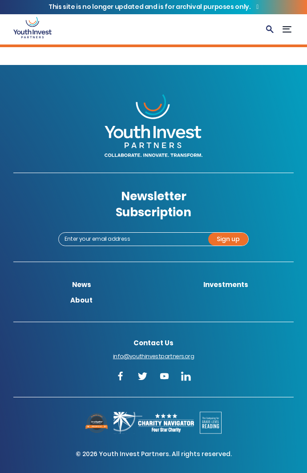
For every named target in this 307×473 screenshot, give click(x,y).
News (81, 284)
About (81, 300)
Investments (225, 284)
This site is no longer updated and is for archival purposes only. (150, 6)
